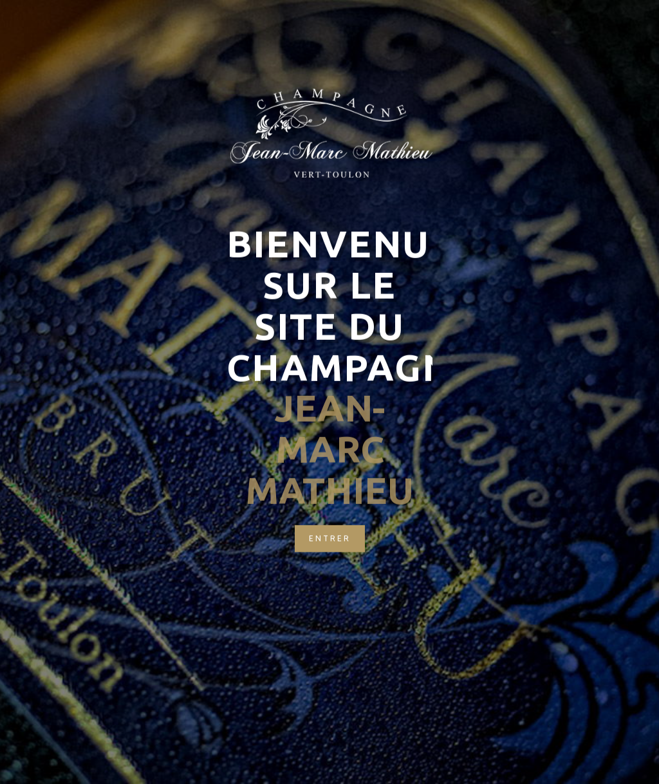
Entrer (330, 518)
